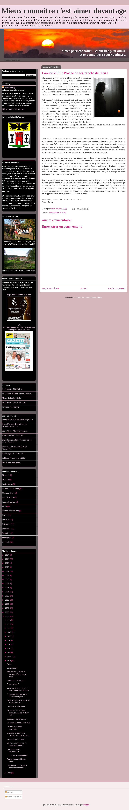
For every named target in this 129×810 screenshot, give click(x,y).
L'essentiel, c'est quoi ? (16, 739)
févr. (9, 661)
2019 (7, 572)
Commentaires (12, 797)
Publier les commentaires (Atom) (89, 298)
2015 (7, 588)
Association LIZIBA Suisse (12, 389)
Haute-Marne (7, 484)
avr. (8, 653)
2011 (7, 604)
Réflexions (6, 524)
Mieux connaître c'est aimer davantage (64, 11)
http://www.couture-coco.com (19, 295)
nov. (9, 624)
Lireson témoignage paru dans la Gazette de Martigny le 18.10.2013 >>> (19, 327)
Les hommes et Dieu (57, 213)
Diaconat (5, 475)
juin (9, 645)
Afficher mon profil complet (13, 109)
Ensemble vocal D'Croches (12, 436)
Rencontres (6, 529)
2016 (7, 584)
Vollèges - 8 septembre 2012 (13, 458)
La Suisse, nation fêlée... (16, 707)
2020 (7, 567)
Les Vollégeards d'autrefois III (13, 454)
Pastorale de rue (8, 502)
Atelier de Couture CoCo (11, 398)
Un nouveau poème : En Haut (18, 723)
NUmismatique (8, 498)
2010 (7, 608)
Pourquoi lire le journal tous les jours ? (17, 420)
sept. (9, 632)
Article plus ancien (116, 288)
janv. (9, 773)
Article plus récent (50, 288)
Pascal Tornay (10, 88)
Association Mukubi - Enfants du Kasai (17, 394)
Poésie (4, 515)
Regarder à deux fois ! (15, 680)
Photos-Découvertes (10, 511)
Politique (5, 520)
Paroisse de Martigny (10, 407)
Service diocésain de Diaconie (13, 403)
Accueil (83, 288)
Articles (9, 792)
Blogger (86, 805)
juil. (9, 640)
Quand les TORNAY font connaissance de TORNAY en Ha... (18, 713)
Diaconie (5, 480)
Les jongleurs (12, 668)
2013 (7, 596)
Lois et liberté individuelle (17, 755)
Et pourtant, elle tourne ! (17, 719)
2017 (7, 580)
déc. (9, 620)
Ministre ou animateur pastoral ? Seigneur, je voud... (16, 674)
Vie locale (6, 542)
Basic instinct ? (13, 684)
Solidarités (6, 533)
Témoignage (7, 538)
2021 (7, 563)
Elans (9, 664)
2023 (7, 559)
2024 (7, 555)
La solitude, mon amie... (11, 463)
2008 (7, 616)
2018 (7, 576)
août (9, 636)
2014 (7, 592)
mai (9, 649)
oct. (9, 628)
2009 (7, 612)
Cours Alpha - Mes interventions (15, 431)
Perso (4, 506)
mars (9, 657)
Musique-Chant (8, 493)
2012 (7, 600)
